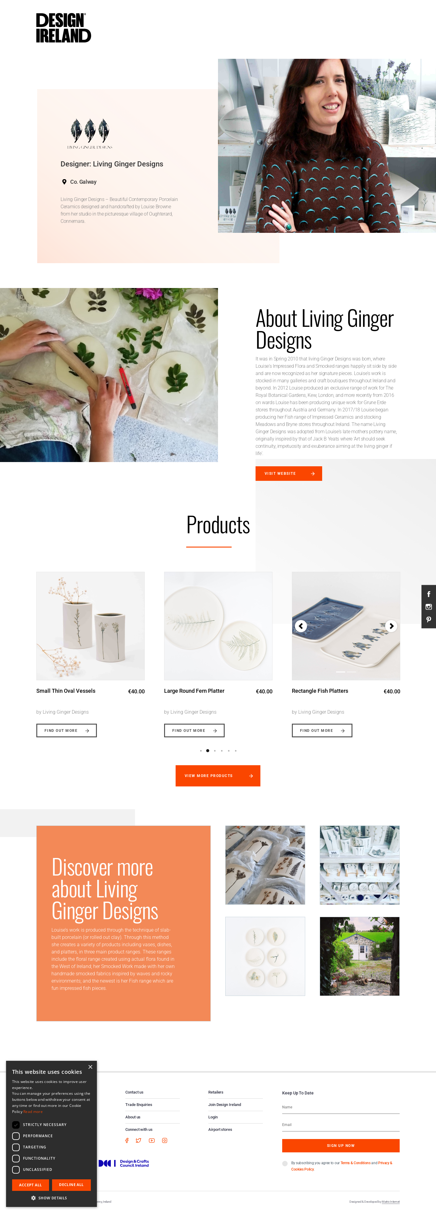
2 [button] (207, 750)
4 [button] (221, 750)
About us (132, 1117)
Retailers (215, 1092)
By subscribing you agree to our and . (341, 1166)
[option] (90, 650)
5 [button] (228, 750)
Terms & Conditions (356, 1163)
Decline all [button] (71, 1184)
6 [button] (235, 750)
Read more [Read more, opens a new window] (33, 1111)
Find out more (61, 731)
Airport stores (220, 1129)
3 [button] (214, 750)
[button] (301, 626)
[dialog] (51, 1134)
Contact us (134, 1092)
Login (213, 1117)
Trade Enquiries (138, 1104)
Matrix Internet (391, 1201)
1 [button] (200, 750)
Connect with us (139, 1129)
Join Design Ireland (224, 1104)
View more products (209, 776)
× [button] (90, 1067)
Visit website (280, 473)
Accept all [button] (30, 1185)
